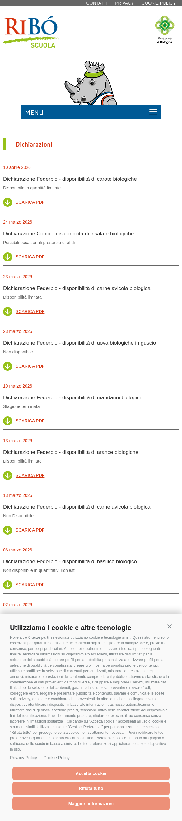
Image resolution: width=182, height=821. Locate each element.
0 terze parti (38, 637)
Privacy (124, 3)
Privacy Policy (23, 757)
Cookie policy (159, 3)
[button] (169, 626)
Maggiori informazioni (91, 803)
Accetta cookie (91, 773)
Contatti (96, 3)
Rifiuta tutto (91, 788)
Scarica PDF (30, 202)
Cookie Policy (56, 757)
